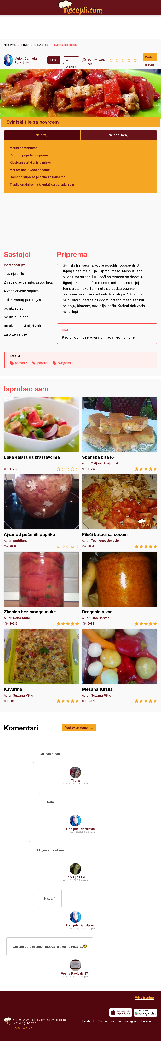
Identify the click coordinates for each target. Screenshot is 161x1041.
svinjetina (64, 363)
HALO (29, 1027)
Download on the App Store (120, 1012)
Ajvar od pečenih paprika (41, 511)
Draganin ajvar (119, 589)
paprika (42, 363)
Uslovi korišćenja (57, 1019)
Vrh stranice (144, 997)
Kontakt (31, 1023)
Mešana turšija (119, 666)
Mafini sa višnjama (23, 147)
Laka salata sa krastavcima (41, 434)
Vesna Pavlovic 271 (75, 973)
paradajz (21, 363)
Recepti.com (80, 7)
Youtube (116, 1021)
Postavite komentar (79, 727)
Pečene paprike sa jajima (29, 155)
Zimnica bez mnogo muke (41, 589)
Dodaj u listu (149, 58)
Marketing (19, 1023)
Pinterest (147, 1021)
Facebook (88, 1021)
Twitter (102, 1021)
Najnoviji (42, 135)
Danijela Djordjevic (26, 60)
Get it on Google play (145, 1012)
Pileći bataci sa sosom (119, 511)
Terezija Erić (75, 877)
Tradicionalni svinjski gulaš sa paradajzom (42, 184)
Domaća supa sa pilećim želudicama (37, 177)
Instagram (131, 1021)
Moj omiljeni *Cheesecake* (30, 169)
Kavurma (41, 666)
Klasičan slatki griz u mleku (30, 162)
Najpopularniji (119, 135)
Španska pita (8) (119, 434)
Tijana (75, 780)
